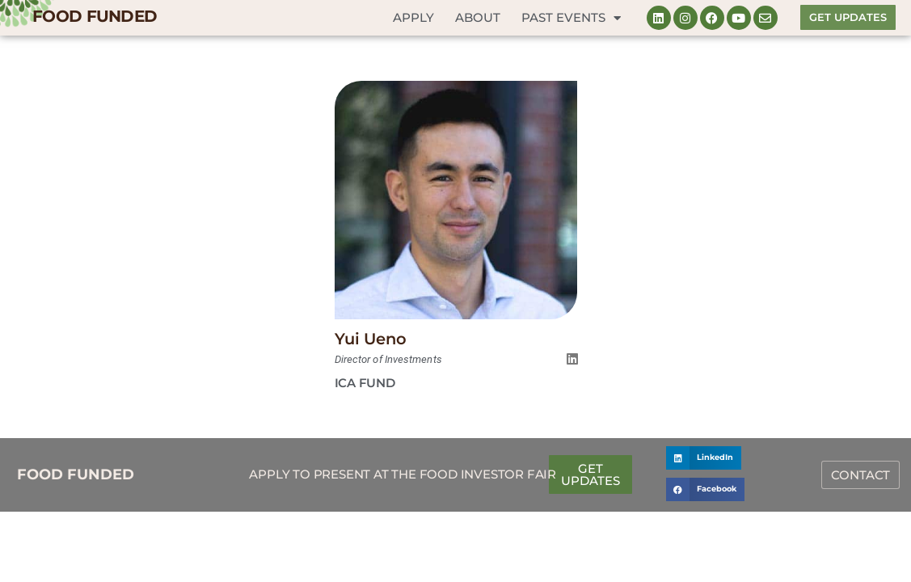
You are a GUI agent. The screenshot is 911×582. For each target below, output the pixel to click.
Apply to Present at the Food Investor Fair (402, 474)
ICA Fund (365, 382)
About (477, 17)
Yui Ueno (371, 338)
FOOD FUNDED (94, 16)
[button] (703, 458)
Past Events (571, 18)
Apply (413, 17)
